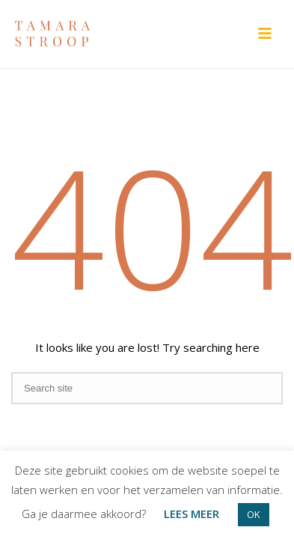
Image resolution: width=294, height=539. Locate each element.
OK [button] (253, 514)
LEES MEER (191, 513)
